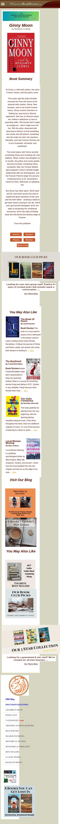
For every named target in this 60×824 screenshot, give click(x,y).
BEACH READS (12, 731)
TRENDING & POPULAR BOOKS (20, 726)
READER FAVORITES (15, 736)
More (32, 351)
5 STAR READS (15, 720)
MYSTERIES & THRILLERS (18, 747)
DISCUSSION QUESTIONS (17, 705)
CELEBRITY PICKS (14, 710)
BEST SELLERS (12, 752)
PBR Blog (10, 699)
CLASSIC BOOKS (13, 757)
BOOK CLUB (11, 715)
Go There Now (31, 294)
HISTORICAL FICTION (16, 741)
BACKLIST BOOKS (14, 762)
